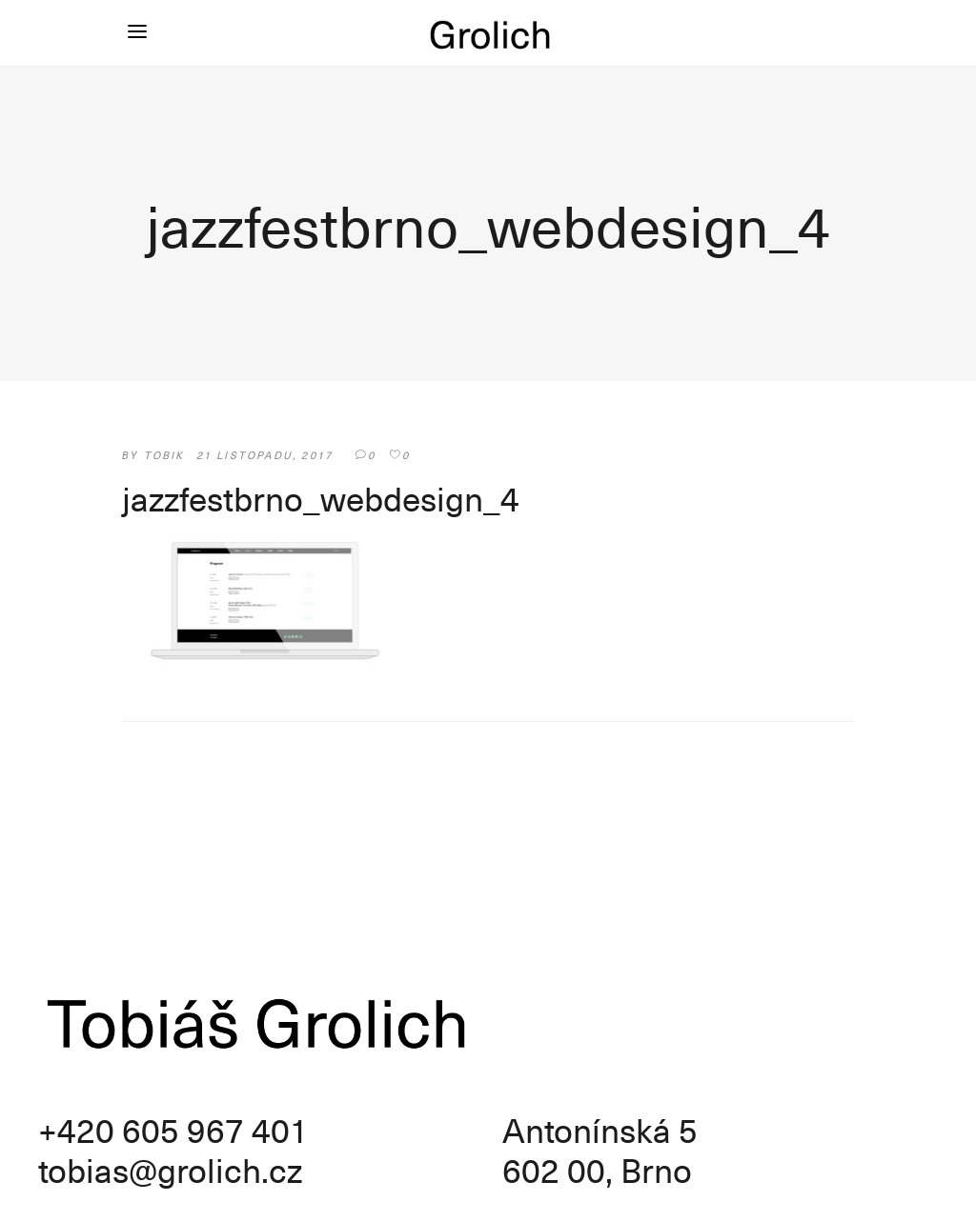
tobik (164, 455)
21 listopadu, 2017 (265, 455)
